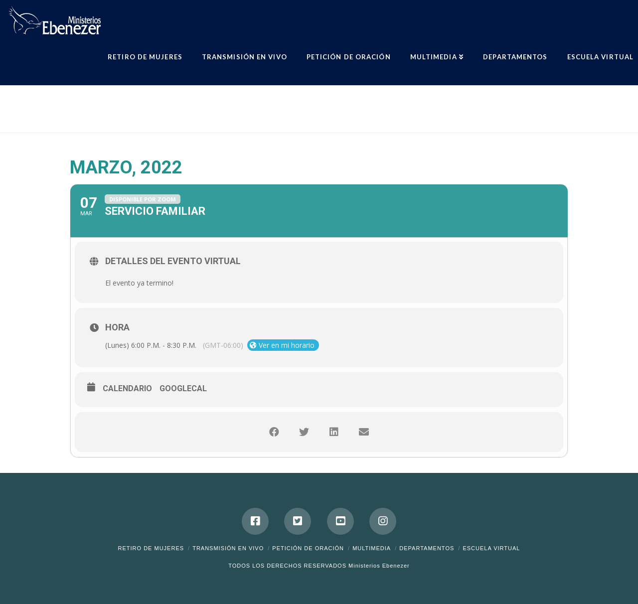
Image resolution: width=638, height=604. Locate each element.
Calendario (127, 388)
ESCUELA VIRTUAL (491, 548)
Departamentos (426, 548)
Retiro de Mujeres (151, 548)
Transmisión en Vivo (228, 548)
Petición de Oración (308, 548)
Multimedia (371, 548)
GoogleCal (183, 388)
